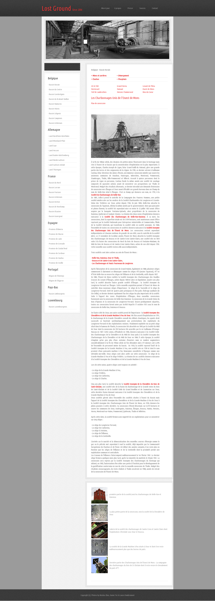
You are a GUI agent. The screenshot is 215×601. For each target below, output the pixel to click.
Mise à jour (105, 8)
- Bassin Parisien (54, 192)
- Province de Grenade (56, 243)
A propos (117, 8)
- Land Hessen (53, 150)
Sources (142, 8)
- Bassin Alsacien (54, 211)
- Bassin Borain (54, 84)
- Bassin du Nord (54, 182)
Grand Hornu (122, 86)
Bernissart (95, 89)
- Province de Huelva (55, 258)
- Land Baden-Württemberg (58, 155)
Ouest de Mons (148, 89)
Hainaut (120, 89)
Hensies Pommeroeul (125, 92)
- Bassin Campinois (55, 118)
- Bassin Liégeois (54, 113)
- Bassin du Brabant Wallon (58, 99)
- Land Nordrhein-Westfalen (58, 136)
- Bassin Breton (54, 202)
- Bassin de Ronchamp (56, 206)
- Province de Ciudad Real (57, 248)
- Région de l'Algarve (56, 280)
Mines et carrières (100, 75)
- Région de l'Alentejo (56, 276)
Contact (155, 8)
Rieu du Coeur (148, 92)
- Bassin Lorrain (54, 187)
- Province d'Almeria (55, 229)
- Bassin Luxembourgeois (57, 307)
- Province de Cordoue (56, 253)
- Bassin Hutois (54, 108)
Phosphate (122, 79)
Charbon (96, 79)
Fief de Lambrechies (99, 92)
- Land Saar (52, 145)
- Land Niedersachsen (56, 160)
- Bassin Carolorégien (56, 94)
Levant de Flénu (149, 86)
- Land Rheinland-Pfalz (56, 141)
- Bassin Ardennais (55, 123)
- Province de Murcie (55, 234)
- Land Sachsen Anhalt (56, 165)
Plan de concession (98, 103)
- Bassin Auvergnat (55, 216)
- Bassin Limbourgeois (56, 293)
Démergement (123, 75)
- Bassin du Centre (55, 89)
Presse (130, 8)
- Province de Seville (55, 263)
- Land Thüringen (54, 169)
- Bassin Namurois (55, 104)
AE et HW (95, 86)
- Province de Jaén (55, 239)
